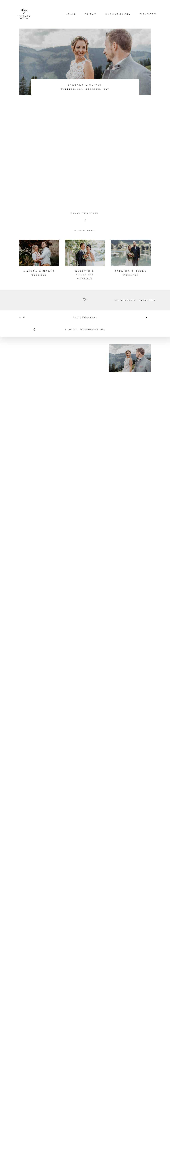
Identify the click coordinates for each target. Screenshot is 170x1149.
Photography (118, 14)
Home (71, 14)
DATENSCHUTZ (125, 780)
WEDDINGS (68, 89)
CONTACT (148, 14)
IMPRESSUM (147, 780)
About (91, 14)
